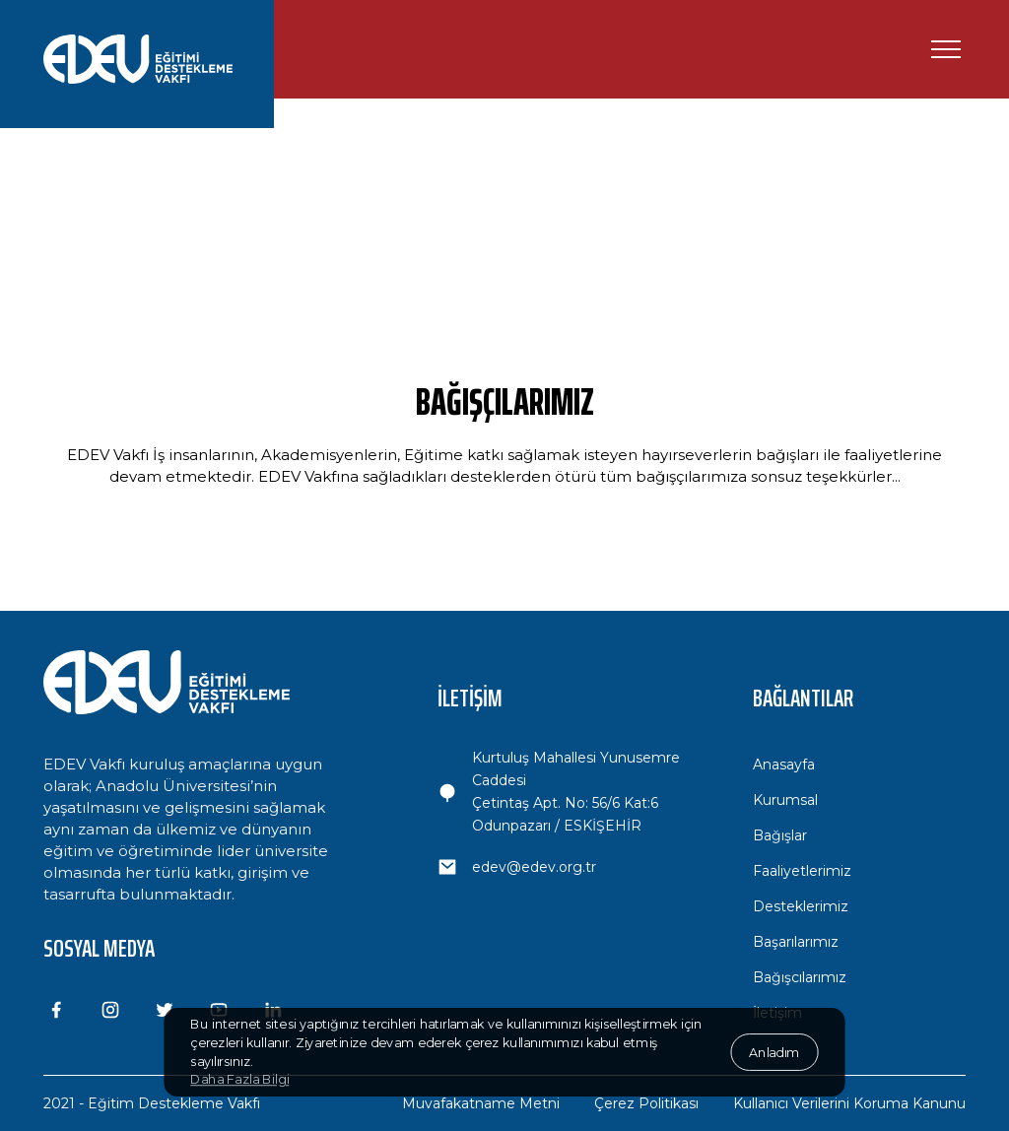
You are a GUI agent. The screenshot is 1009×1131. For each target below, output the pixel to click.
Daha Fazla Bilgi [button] (239, 1080)
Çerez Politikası (646, 1103)
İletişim (777, 1013)
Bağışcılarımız (799, 977)
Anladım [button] (774, 1051)
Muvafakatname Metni (481, 1103)
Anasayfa (784, 764)
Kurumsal (785, 800)
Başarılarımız (796, 942)
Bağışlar (780, 835)
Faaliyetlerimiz (802, 871)
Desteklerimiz (800, 906)
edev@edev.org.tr (534, 867)
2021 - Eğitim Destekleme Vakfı (151, 1103)
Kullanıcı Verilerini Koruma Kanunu (849, 1103)
